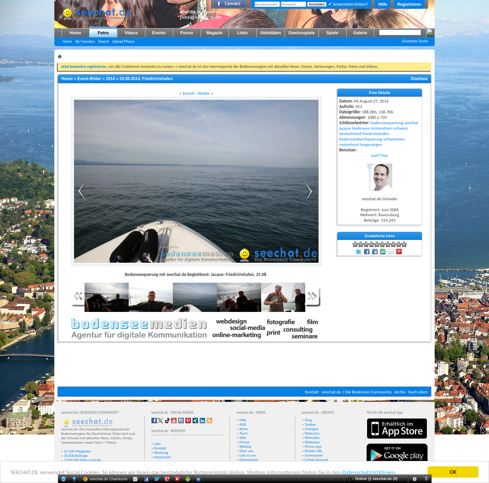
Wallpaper (312, 442)
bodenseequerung (386, 122)
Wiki (242, 437)
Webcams (312, 433)
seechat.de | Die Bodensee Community (357, 391)
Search (103, 41)
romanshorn (382, 128)
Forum (186, 33)
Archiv (399, 391)
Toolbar (310, 424)
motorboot (349, 144)
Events (158, 33)
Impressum (162, 457)
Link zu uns (247, 455)
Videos (131, 33)
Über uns (246, 451)
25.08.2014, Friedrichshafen (146, 78)
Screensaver (314, 455)
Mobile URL (313, 451)
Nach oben (418, 391)
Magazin (214, 33)
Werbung (161, 452)
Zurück (188, 93)
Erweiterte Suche (415, 41)
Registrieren (409, 4)
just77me (379, 155)
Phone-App (313, 446)
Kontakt (312, 391)
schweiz (401, 128)
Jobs (157, 444)
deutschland (350, 133)
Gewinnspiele (301, 33)
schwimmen (394, 139)
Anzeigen (312, 429)
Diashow (419, 78)
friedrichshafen (376, 133)
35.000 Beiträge (76, 455)
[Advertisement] (244, 366)
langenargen (371, 144)
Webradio (312, 437)
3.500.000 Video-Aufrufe (82, 460)
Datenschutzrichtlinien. (369, 472)
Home (75, 33)
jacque (345, 128)
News (243, 429)
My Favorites (85, 41)
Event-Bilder (89, 78)
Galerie (360, 33)
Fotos (103, 33)
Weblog (245, 446)
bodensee (361, 128)
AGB (242, 424)
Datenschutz (248, 460)
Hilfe (382, 4)
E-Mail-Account (316, 460)
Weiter (204, 93)
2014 (110, 78)
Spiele (332, 33)
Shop (308, 420)
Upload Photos (123, 41)
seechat (411, 122)
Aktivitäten (270, 33)
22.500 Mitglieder (77, 451)
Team (243, 433)
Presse (244, 442)
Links (242, 33)
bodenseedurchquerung (360, 139)
